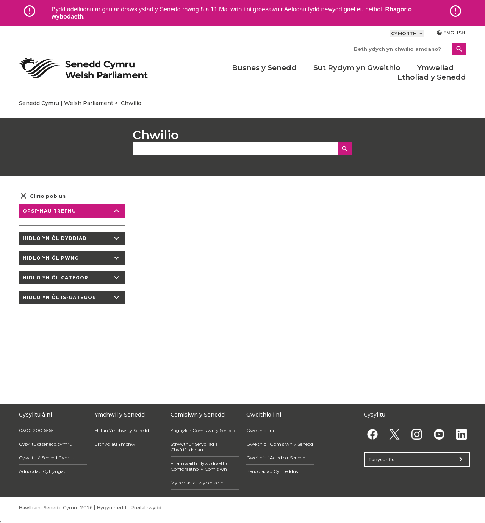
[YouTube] (438, 434)
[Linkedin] (461, 434)
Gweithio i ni (260, 430)
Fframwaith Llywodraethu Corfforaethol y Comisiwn (200, 466)
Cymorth (407, 33)
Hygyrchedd (111, 507)
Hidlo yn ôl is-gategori (72, 297)
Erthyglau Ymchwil (116, 444)
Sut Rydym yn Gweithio (357, 67)
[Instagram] (417, 434)
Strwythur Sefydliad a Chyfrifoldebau (194, 447)
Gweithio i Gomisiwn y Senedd (279, 444)
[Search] (459, 49)
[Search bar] (409, 49)
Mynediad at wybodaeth (197, 482)
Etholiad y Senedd (431, 77)
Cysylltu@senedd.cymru (45, 444)
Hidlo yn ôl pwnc (72, 258)
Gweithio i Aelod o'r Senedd (275, 457)
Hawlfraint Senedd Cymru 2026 (55, 507)
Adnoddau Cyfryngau (43, 471)
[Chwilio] (345, 148)
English (450, 33)
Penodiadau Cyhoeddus (272, 471)
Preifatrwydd (146, 507)
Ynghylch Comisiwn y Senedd (203, 430)
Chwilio (131, 103)
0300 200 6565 (36, 430)
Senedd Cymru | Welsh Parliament (66, 103)
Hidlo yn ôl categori (72, 277)
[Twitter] (394, 434)
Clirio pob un (42, 195)
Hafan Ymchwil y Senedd (122, 430)
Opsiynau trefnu (72, 211)
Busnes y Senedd (264, 67)
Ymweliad (435, 67)
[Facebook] (372, 434)
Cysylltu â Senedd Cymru (46, 457)
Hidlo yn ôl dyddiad (72, 238)
